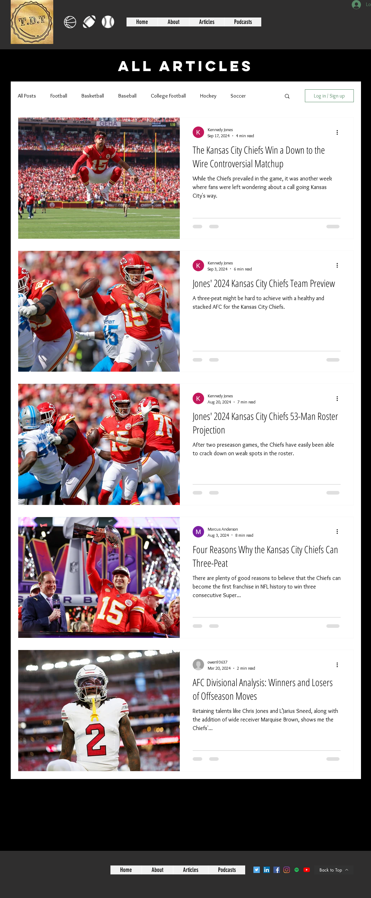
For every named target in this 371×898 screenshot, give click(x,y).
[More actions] (339, 132)
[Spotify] (296, 870)
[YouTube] (306, 870)
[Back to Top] (333, 869)
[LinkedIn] (266, 870)
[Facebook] (276, 870)
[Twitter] (256, 870)
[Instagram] (286, 870)
